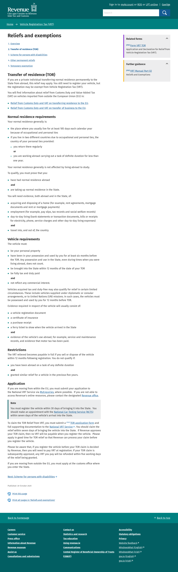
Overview (15, 43)
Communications (71, 547)
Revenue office (90, 395)
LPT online (152, 4)
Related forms (134, 38)
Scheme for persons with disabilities (28, 54)
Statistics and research (75, 534)
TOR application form (82, 422)
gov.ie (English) (126, 556)
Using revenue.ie (71, 543)
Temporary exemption (21, 66)
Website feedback (128, 543)
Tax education (70, 538)
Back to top (163, 517)
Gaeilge (166, 4)
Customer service (16, 534)
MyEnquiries (47, 392)
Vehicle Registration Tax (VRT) (37, 24)
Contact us (68, 529)
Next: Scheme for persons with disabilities (31, 476)
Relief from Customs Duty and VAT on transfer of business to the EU (48, 108)
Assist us (12, 552)
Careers (11, 529)
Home (10, 24)
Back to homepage (18, 517)
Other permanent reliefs (22, 60)
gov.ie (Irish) (125, 560)
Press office (14, 538)
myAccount (127, 4)
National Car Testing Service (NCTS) (73, 412)
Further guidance (135, 64)
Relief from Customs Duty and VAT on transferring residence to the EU (49, 103)
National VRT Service (61, 426)
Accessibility (125, 529)
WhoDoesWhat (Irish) (129, 552)
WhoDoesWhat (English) (130, 547)
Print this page (19, 493)
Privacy (122, 538)
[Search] (131, 12)
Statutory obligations (130, 534)
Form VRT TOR (138, 45)
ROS (139, 4)
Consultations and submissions (24, 556)
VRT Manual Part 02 (141, 71)
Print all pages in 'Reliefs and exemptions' (33, 500)
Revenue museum (17, 547)
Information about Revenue (22, 543)
